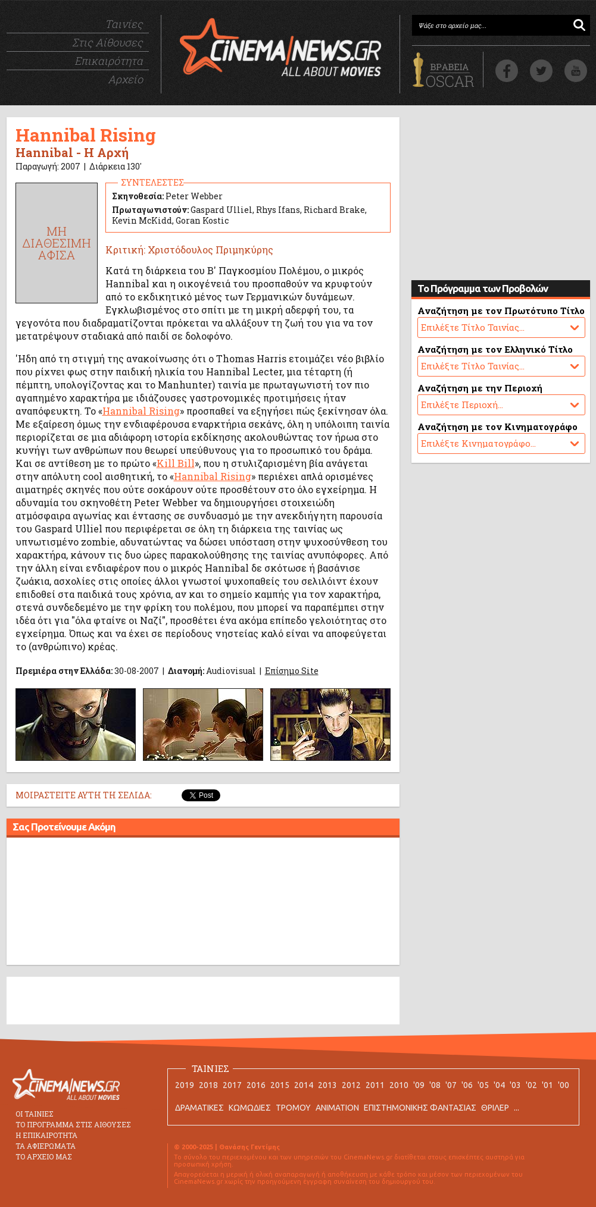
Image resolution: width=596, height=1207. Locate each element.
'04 (499, 1085)
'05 (483, 1085)
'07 (451, 1085)
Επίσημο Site (292, 670)
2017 (232, 1085)
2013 (327, 1085)
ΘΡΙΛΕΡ (495, 1107)
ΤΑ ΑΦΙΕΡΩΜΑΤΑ (45, 1145)
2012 (351, 1085)
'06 (467, 1085)
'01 (547, 1085)
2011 (375, 1085)
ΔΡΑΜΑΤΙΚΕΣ (199, 1107)
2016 (256, 1085)
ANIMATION (337, 1107)
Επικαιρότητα (108, 61)
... (516, 1107)
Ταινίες (124, 24)
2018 (208, 1085)
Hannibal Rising (141, 411)
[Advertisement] (203, 903)
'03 (515, 1085)
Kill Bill (176, 463)
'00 (563, 1085)
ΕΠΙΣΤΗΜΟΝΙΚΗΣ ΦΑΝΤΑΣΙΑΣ (420, 1107)
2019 (184, 1085)
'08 (435, 1085)
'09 (419, 1085)
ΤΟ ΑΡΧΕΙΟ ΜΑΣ (43, 1156)
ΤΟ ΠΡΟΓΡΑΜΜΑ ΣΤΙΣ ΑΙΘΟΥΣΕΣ (73, 1124)
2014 (303, 1085)
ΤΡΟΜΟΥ (293, 1107)
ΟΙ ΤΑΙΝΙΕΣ (34, 1113)
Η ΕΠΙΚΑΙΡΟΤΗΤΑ (46, 1135)
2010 (398, 1085)
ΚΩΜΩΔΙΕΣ (250, 1107)
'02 (531, 1085)
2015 (279, 1085)
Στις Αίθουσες (107, 42)
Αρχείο (125, 79)
